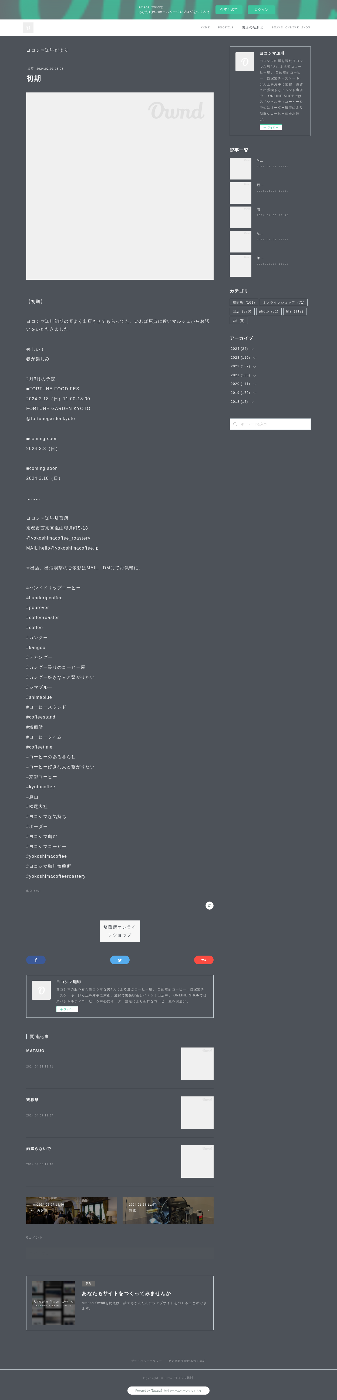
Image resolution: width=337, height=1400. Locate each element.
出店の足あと (253, 27)
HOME (205, 27)
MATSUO (35, 1051)
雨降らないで (38, 1148)
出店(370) (33, 890)
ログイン (261, 10)
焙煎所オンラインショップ (119, 931)
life (295, 311)
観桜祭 (32, 1100)
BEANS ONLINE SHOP (291, 27)
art (239, 320)
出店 (31, 68)
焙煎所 (244, 302)
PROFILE (226, 27)
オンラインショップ (284, 302)
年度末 (262, 258)
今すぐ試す (229, 9)
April (261, 233)
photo (269, 311)
